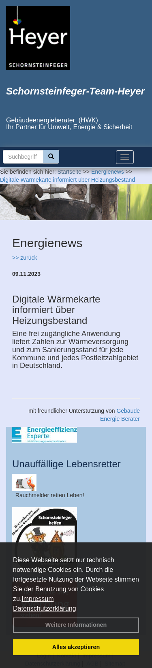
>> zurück (24, 257)
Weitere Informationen (76, 625)
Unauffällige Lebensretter (66, 463)
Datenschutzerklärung (44, 608)
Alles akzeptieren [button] (76, 647)
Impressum (37, 598)
